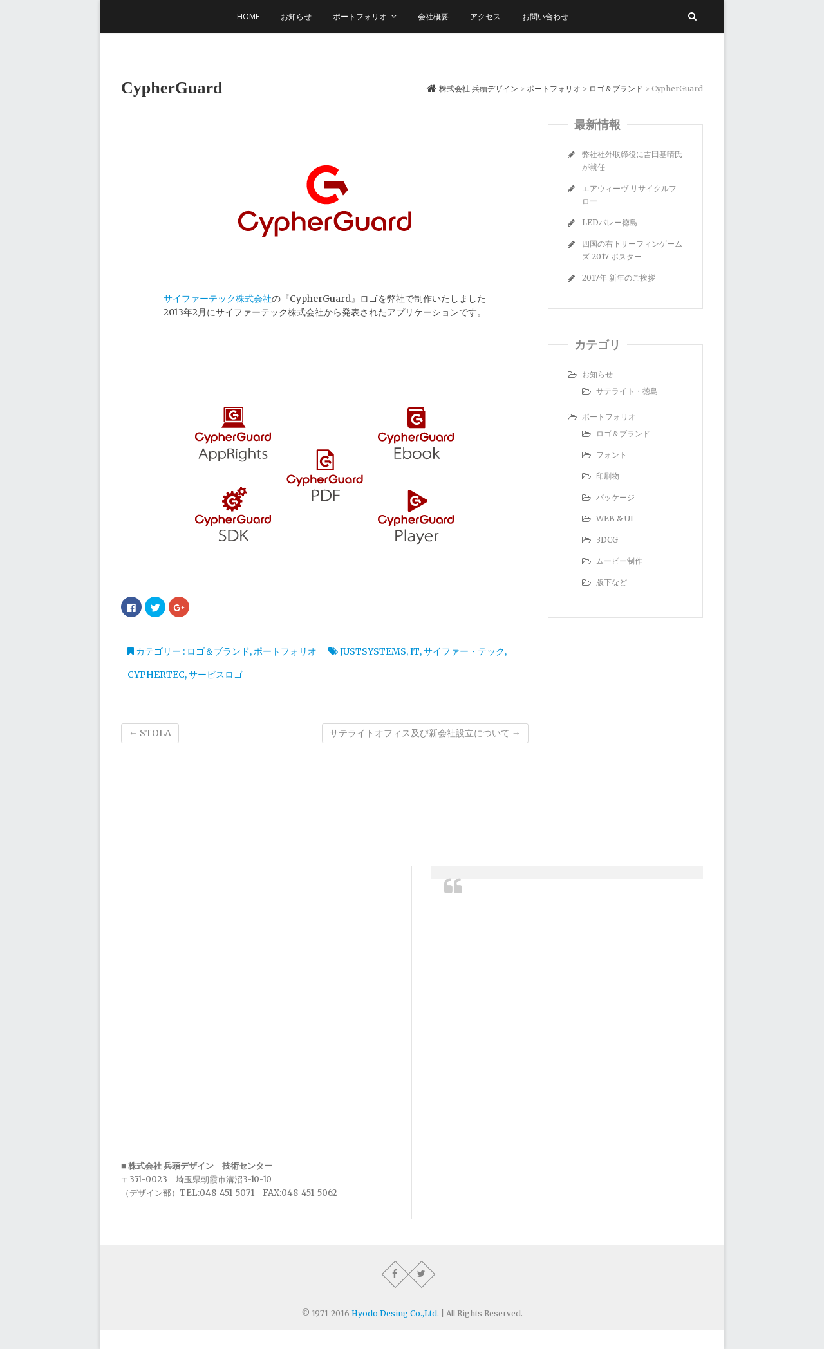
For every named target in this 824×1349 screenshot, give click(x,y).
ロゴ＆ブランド (218, 651)
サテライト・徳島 (627, 391)
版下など (611, 582)
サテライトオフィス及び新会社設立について (425, 733)
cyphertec (156, 674)
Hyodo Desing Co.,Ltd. (395, 1313)
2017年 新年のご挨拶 (618, 278)
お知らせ (296, 16)
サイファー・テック (464, 651)
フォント (611, 455)
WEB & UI (614, 518)
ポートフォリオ (360, 16)
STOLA (150, 733)
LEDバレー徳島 (609, 222)
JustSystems (373, 651)
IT (415, 651)
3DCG (607, 539)
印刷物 (607, 476)
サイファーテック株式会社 (218, 298)
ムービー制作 (619, 561)
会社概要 (433, 16)
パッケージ (615, 497)
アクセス (485, 16)
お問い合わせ (545, 16)
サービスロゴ (216, 674)
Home (248, 16)
